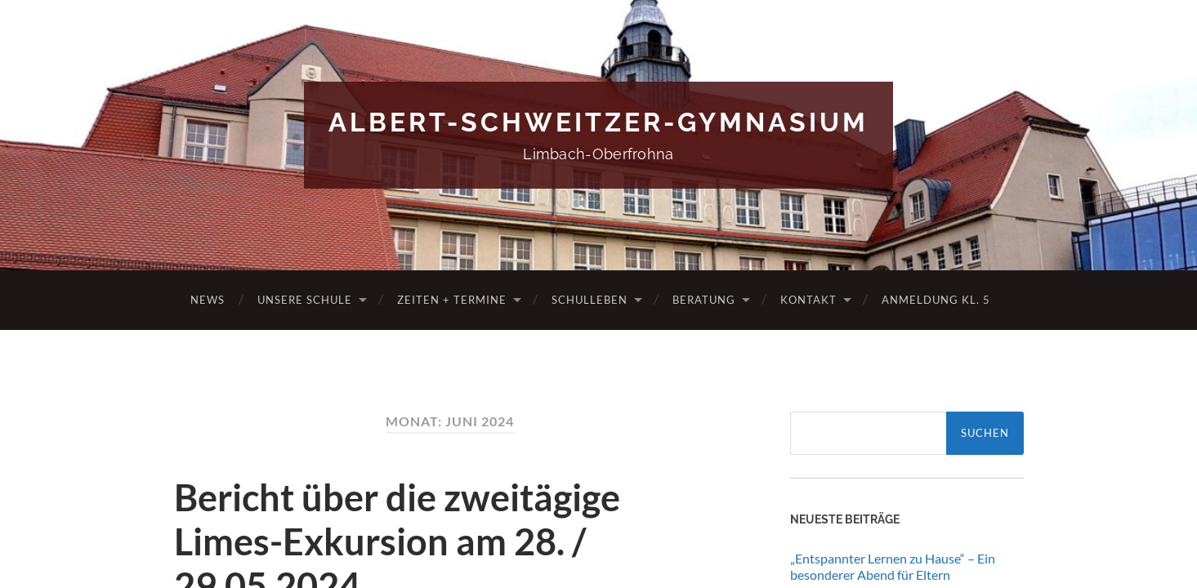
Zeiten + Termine (452, 299)
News (207, 299)
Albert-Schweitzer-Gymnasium (598, 122)
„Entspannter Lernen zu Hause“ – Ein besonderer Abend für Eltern (892, 566)
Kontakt (808, 299)
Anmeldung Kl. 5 (936, 299)
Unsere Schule (304, 299)
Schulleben (590, 299)
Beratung (703, 299)
